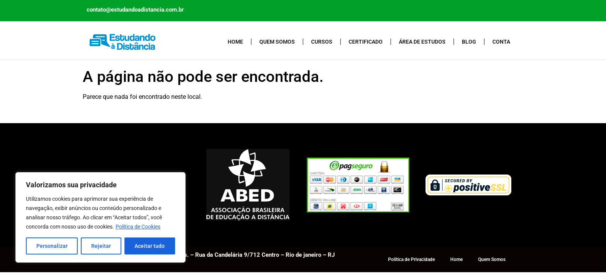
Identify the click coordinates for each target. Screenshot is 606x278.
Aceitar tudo (149, 246)
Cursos (321, 42)
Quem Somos (277, 42)
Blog (469, 42)
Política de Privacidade (411, 259)
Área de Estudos (422, 42)
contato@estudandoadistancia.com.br (135, 9)
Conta (501, 42)
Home (235, 42)
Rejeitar (101, 246)
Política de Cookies (138, 227)
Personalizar (52, 246)
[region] (100, 217)
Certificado (366, 42)
